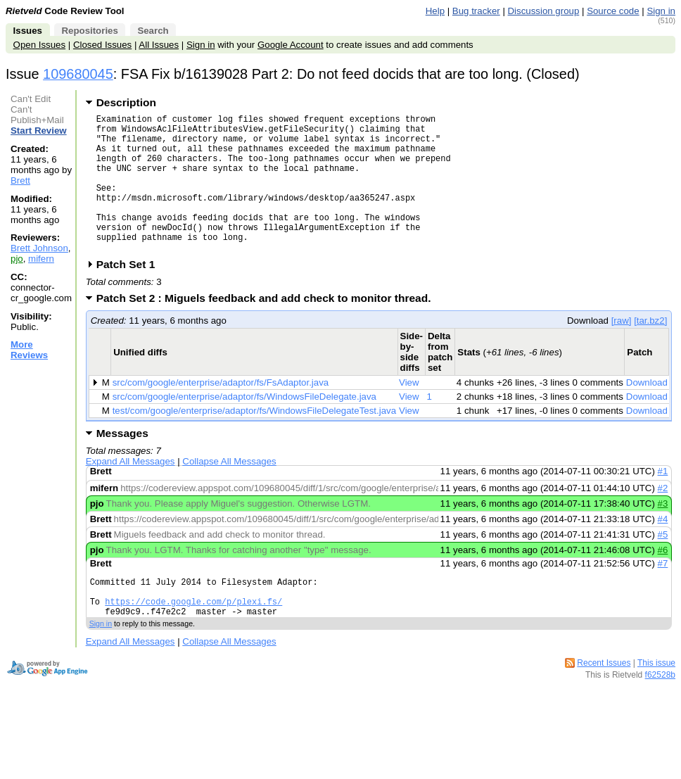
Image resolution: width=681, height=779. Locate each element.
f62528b (660, 713)
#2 (663, 517)
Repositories (89, 30)
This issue (656, 701)
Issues (27, 30)
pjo (17, 258)
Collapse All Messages (229, 491)
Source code (613, 11)
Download (647, 412)
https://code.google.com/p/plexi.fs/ (193, 637)
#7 (663, 593)
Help (435, 11)
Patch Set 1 (130, 294)
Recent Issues (603, 701)
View (409, 412)
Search (152, 30)
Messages (122, 463)
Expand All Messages (130, 491)
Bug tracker (476, 11)
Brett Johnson (39, 248)
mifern (41, 258)
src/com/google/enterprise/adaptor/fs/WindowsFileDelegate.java (244, 426)
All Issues (159, 44)
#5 (663, 564)
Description (126, 102)
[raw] (621, 350)
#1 (663, 500)
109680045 (78, 74)
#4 (663, 548)
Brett (20, 180)
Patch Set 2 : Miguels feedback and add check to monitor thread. (268, 328)
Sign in (661, 11)
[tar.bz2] (650, 350)
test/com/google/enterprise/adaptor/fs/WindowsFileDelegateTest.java (254, 440)
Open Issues (39, 44)
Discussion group (544, 11)
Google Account (290, 44)
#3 (663, 533)
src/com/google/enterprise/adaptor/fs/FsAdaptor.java (221, 412)
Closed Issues (102, 44)
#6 (663, 579)
